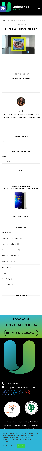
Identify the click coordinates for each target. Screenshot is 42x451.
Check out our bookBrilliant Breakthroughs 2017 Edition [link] (21, 188)
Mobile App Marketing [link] (9, 244)
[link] (3, 9)
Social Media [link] (6, 285)
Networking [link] (5, 267)
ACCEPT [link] (20, 446)
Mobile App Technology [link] (9, 256)
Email (4, 157)
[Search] (38, 141)
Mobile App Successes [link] (9, 250)
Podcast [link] (4, 273)
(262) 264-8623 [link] (13, 383)
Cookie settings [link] (9, 446)
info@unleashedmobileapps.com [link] (21, 387)
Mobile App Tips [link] (7, 262)
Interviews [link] (5, 232)
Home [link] (5, 20)
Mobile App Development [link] (10, 238)
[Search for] (21, 142)
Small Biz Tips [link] (6, 279)
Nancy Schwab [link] (21, 111)
